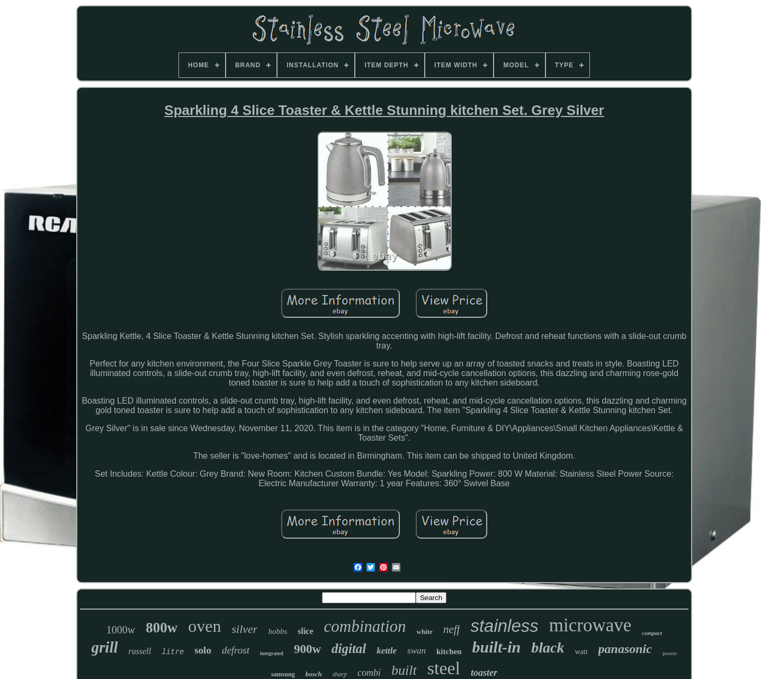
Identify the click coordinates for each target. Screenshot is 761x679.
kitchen (449, 651)
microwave (590, 625)
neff (451, 629)
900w (307, 649)
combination (365, 626)
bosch (314, 674)
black (547, 647)
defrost (235, 650)
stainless (504, 626)
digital (349, 648)
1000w (120, 630)
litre (173, 652)
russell (140, 651)
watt (581, 652)
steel (443, 668)
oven (204, 626)
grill (105, 647)
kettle (387, 651)
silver (244, 629)
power (669, 653)
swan (416, 651)
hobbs (277, 631)
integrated (271, 653)
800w (161, 628)
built (404, 670)
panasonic (625, 649)
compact (652, 633)
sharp (340, 674)
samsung (283, 674)
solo (202, 650)
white (425, 632)
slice (305, 631)
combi (369, 672)
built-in (496, 647)
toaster (484, 672)
